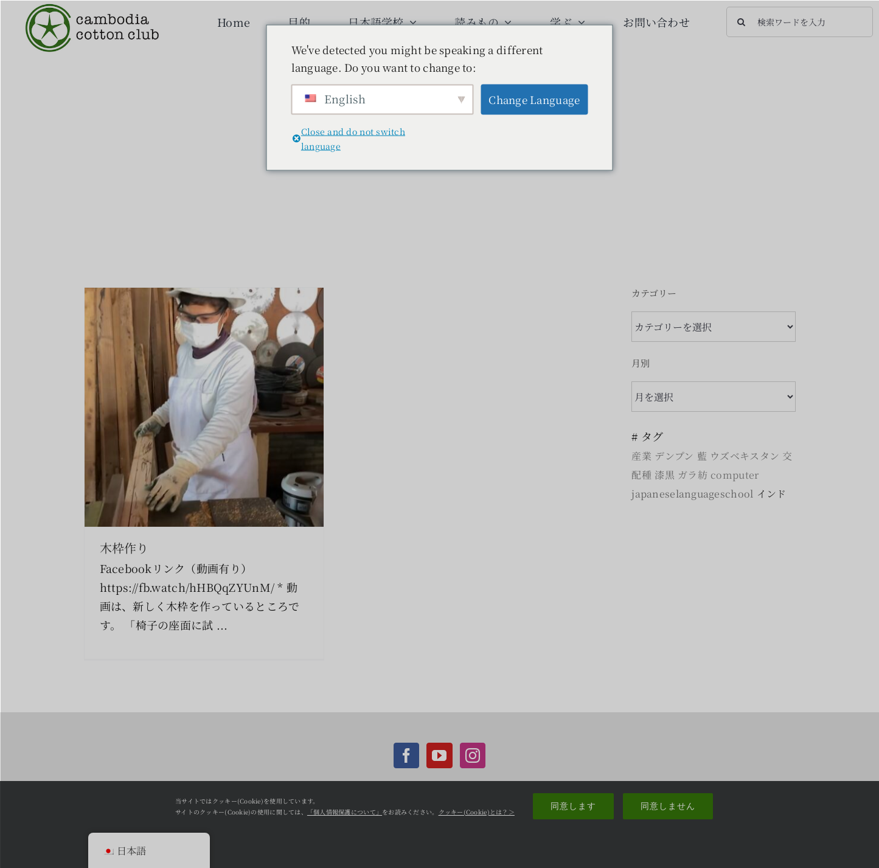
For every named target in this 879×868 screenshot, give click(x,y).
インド (772, 494)
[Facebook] (406, 755)
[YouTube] (439, 755)
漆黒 (665, 475)
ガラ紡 (692, 475)
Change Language (534, 99)
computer (734, 475)
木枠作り (124, 548)
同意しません (668, 806)
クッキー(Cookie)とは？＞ (477, 811)
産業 (641, 456)
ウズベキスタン (744, 456)
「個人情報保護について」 (344, 811)
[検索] (741, 22)
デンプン (674, 456)
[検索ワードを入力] (799, 22)
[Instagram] (472, 755)
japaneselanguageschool (692, 494)
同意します (573, 806)
